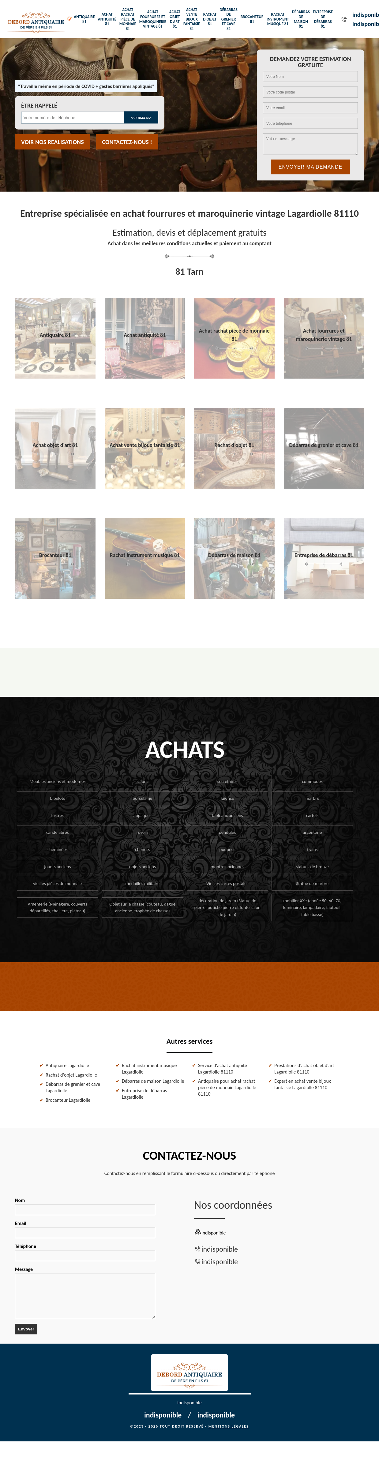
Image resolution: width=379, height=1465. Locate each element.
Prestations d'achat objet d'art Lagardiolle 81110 (304, 1069)
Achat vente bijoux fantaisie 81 (191, 19)
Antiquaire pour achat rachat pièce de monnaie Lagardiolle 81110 (227, 1087)
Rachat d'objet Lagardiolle (71, 1075)
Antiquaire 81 (84, 19)
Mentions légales (228, 1426)
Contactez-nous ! (127, 142)
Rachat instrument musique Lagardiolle (149, 1069)
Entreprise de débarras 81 (323, 19)
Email (85, 1229)
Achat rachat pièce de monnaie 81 (127, 19)
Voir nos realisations (52, 142)
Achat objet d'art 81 (174, 19)
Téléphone (85, 1252)
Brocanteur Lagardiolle (68, 1100)
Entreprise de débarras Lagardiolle (144, 1094)
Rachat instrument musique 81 (278, 19)
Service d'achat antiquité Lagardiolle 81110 (222, 1069)
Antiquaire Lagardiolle (67, 1065)
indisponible (219, 1249)
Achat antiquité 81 (107, 19)
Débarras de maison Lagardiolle (153, 1081)
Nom (85, 1206)
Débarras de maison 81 (301, 19)
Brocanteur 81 (252, 19)
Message (85, 1292)
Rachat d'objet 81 (209, 19)
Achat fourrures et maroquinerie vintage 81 (152, 19)
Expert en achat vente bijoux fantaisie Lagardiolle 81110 (302, 1084)
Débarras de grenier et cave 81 (229, 19)
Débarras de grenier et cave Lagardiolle (73, 1087)
